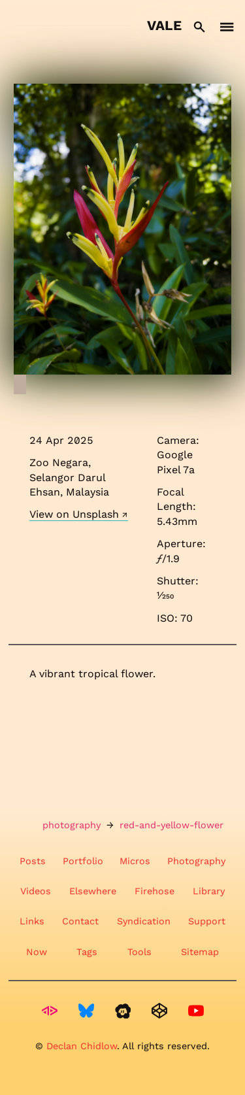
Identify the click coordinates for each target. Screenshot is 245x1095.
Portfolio (83, 861)
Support (206, 921)
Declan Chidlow (81, 1046)
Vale (164, 25)
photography (71, 825)
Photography (196, 861)
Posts (33, 861)
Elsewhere (92, 891)
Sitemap (200, 952)
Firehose (154, 891)
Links (32, 921)
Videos (35, 891)
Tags (86, 952)
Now (36, 952)
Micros (135, 861)
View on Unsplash (74, 514)
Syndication (144, 921)
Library (209, 891)
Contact (80, 921)
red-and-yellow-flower (171, 825)
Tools (139, 952)
